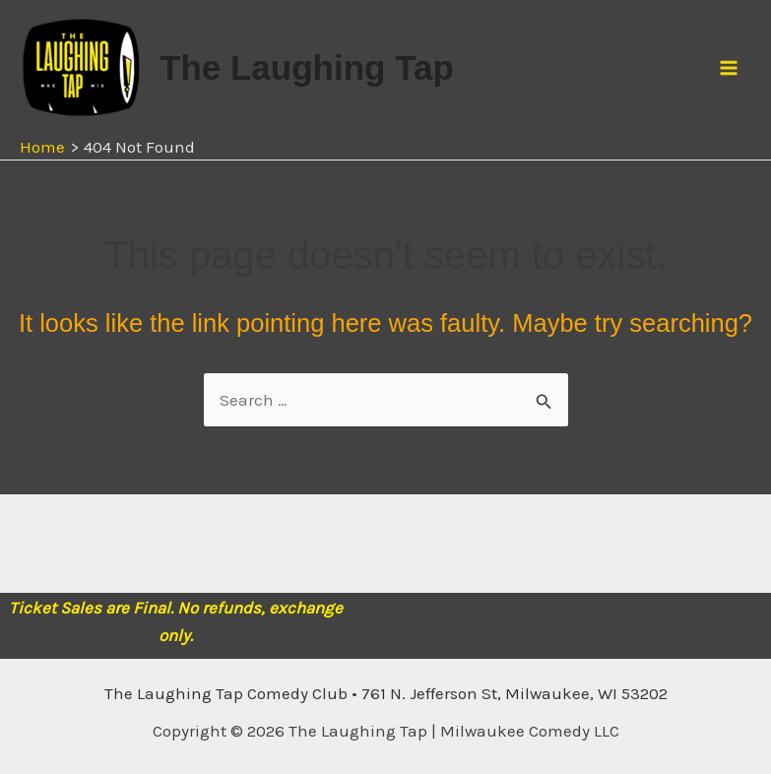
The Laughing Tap (307, 67)
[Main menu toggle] (729, 68)
